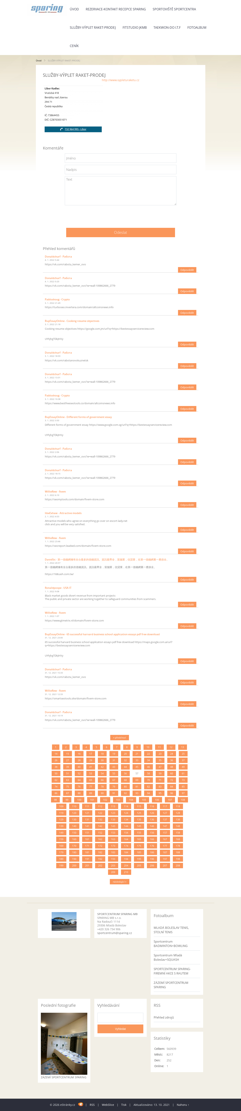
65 (90, 780)
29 (90, 760)
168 (178, 839)
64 (79, 780)
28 (79, 760)
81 (137, 786)
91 (113, 793)
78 (102, 786)
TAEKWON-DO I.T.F (167, 27)
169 (61, 846)
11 (159, 747)
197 (165, 859)
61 (183, 773)
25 (183, 753)
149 (61, 832)
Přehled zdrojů (164, 1017)
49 (183, 767)
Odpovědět (187, 270)
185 (139, 852)
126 (152, 813)
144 (126, 826)
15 (67, 753)
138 (178, 819)
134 (126, 819)
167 (165, 839)
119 (61, 813)
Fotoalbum (196, 27)
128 (178, 813)
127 (165, 813)
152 (100, 832)
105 (144, 799)
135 (139, 819)
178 (178, 846)
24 (171, 753)
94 (148, 793)
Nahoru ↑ (183, 1105)
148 (178, 826)
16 (79, 753)
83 (160, 786)
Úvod (74, 9)
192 (100, 859)
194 (126, 859)
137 (165, 819)
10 (148, 747)
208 (178, 865)
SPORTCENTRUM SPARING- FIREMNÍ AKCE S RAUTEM (172, 971)
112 (100, 806)
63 (67, 780)
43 (113, 767)
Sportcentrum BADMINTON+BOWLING (171, 943)
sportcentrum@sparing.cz (114, 933)
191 (87, 859)
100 (79, 799)
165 (139, 839)
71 (160, 780)
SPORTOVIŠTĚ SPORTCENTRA (174, 9)
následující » (119, 881)
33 (137, 760)
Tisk (123, 1105)
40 (79, 767)
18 (102, 753)
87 (67, 793)
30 (102, 760)
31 (113, 760)
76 (79, 786)
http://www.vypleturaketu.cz (120, 80)
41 (90, 767)
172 (100, 846)
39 (67, 767)
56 (125, 773)
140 (74, 826)
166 (152, 839)
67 (113, 780)
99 (67, 799)
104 (131, 799)
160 (74, 839)
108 (183, 799)
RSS (92, 1105)
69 (137, 780)
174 (126, 846)
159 (61, 839)
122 (100, 813)
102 (105, 799)
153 (113, 832)
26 (56, 760)
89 (90, 793)
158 (178, 832)
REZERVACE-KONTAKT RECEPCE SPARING (116, 9)
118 (178, 806)
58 (148, 773)
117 (165, 806)
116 (152, 806)
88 (79, 793)
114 (126, 806)
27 (67, 760)
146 (152, 826)
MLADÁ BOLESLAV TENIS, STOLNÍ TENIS (171, 930)
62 (56, 780)
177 (165, 846)
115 (139, 806)
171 (87, 846)
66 (102, 780)
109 (61, 806)
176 (152, 846)
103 (118, 799)
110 (74, 806)
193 (113, 859)
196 (152, 859)
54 (102, 773)
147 (165, 826)
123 (113, 813)
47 (160, 767)
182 (100, 852)
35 (160, 760)
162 (100, 839)
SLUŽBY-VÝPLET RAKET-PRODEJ (93, 27)
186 (152, 852)
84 (171, 786)
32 (125, 760)
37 (183, 760)
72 (171, 780)
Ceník (74, 46)
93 (137, 793)
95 (160, 793)
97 (183, 793)
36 (171, 760)
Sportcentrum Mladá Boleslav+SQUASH (168, 957)
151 (87, 832)
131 (87, 819)
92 (125, 793)
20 (125, 753)
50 (56, 773)
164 (126, 839)
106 (157, 799)
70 (148, 780)
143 (113, 826)
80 (125, 786)
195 (139, 859)
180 (74, 852)
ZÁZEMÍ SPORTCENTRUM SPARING (171, 985)
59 (160, 773)
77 (90, 786)
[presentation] (120, 215)
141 (87, 826)
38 (56, 767)
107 (170, 799)
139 (61, 826)
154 (126, 832)
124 (126, 813)
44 (125, 767)
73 (183, 780)
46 (148, 767)
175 (139, 846)
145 (139, 826)
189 (61, 859)
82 (148, 786)
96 (171, 793)
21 (137, 753)
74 (56, 786)
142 (100, 826)
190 (74, 859)
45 (137, 767)
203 (113, 865)
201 (87, 865)
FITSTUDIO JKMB (135, 27)
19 (113, 753)
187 (165, 852)
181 (87, 852)
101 (92, 799)
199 (61, 865)
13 (182, 747)
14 (56, 753)
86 (56, 793)
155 (139, 832)
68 (125, 780)
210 (126, 872)
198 (178, 859)
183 (113, 852)
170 (74, 846)
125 (139, 813)
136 (152, 819)
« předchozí (119, 737)
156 (152, 832)
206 (152, 865)
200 (74, 865)
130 (74, 819)
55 (113, 773)
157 (165, 832)
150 (74, 832)
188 (178, 852)
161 (87, 839)
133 (113, 819)
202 (100, 865)
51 (67, 773)
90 (102, 793)
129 (61, 819)
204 (126, 865)
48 (171, 767)
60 (171, 773)
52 (79, 773)
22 (148, 753)
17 (90, 753)
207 (165, 865)
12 (171, 747)
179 (61, 852)
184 (126, 852)
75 (67, 786)
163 (113, 839)
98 (55, 799)
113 (113, 806)
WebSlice (108, 1105)
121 (87, 813)
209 (113, 872)
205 (139, 865)
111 (87, 806)
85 (183, 786)
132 (100, 819)
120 (74, 813)
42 (102, 767)
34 (148, 760)
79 (113, 786)
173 (113, 846)
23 (160, 753)
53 (90, 773)
